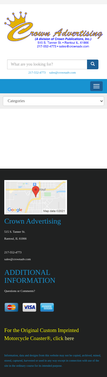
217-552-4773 (37, 72)
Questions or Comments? (19, 291)
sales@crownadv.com (62, 72)
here (69, 338)
